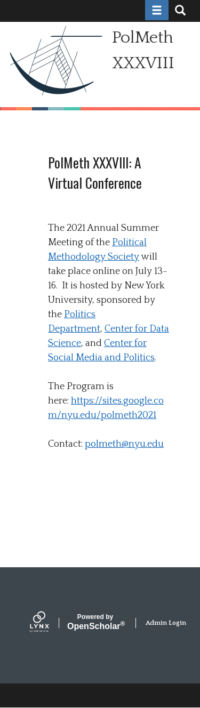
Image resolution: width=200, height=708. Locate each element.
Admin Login (166, 623)
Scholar (95, 622)
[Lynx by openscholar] (48, 623)
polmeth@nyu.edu (124, 444)
